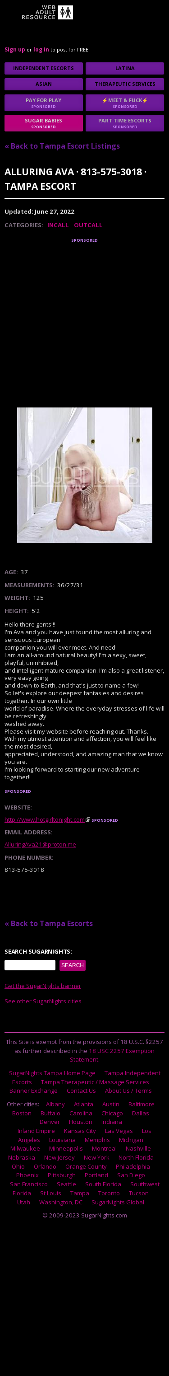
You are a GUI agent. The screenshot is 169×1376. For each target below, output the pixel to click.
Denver (50, 1122)
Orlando (45, 1166)
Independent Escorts (43, 68)
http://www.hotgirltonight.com (45, 819)
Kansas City (80, 1131)
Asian (44, 83)
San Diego (131, 1175)
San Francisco (29, 1184)
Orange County (86, 1166)
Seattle (66, 1184)
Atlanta (83, 1104)
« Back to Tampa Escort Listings (62, 146)
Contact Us (81, 1090)
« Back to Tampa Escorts (49, 923)
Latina (125, 68)
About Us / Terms (128, 1090)
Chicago (112, 1113)
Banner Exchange (33, 1090)
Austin (110, 1104)
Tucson (139, 1193)
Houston (80, 1122)
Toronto (109, 1193)
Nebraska (21, 1157)
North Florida (136, 1157)
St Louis (50, 1193)
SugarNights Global (117, 1202)
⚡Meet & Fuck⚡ (125, 103)
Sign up (15, 49)
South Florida (103, 1184)
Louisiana (62, 1140)
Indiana (111, 1122)
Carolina (80, 1113)
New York (97, 1157)
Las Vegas (119, 1131)
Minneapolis (66, 1148)
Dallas (140, 1113)
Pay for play (44, 103)
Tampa (79, 1193)
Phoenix (27, 1175)
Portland (96, 1175)
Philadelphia (133, 1166)
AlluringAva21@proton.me (40, 844)
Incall (58, 225)
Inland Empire (36, 1131)
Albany (55, 1104)
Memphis (97, 1140)
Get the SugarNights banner (43, 986)
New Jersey (59, 1157)
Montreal (104, 1148)
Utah (23, 1202)
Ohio (18, 1166)
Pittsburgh (62, 1175)
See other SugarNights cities (43, 1001)
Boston (22, 1113)
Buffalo (50, 1113)
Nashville (138, 1148)
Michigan (131, 1140)
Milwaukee (25, 1148)
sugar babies (44, 123)
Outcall (88, 225)
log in (41, 49)
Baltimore (141, 1104)
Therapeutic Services (125, 83)
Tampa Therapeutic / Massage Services (95, 1082)
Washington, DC (60, 1202)
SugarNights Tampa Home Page (52, 1073)
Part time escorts (125, 123)
